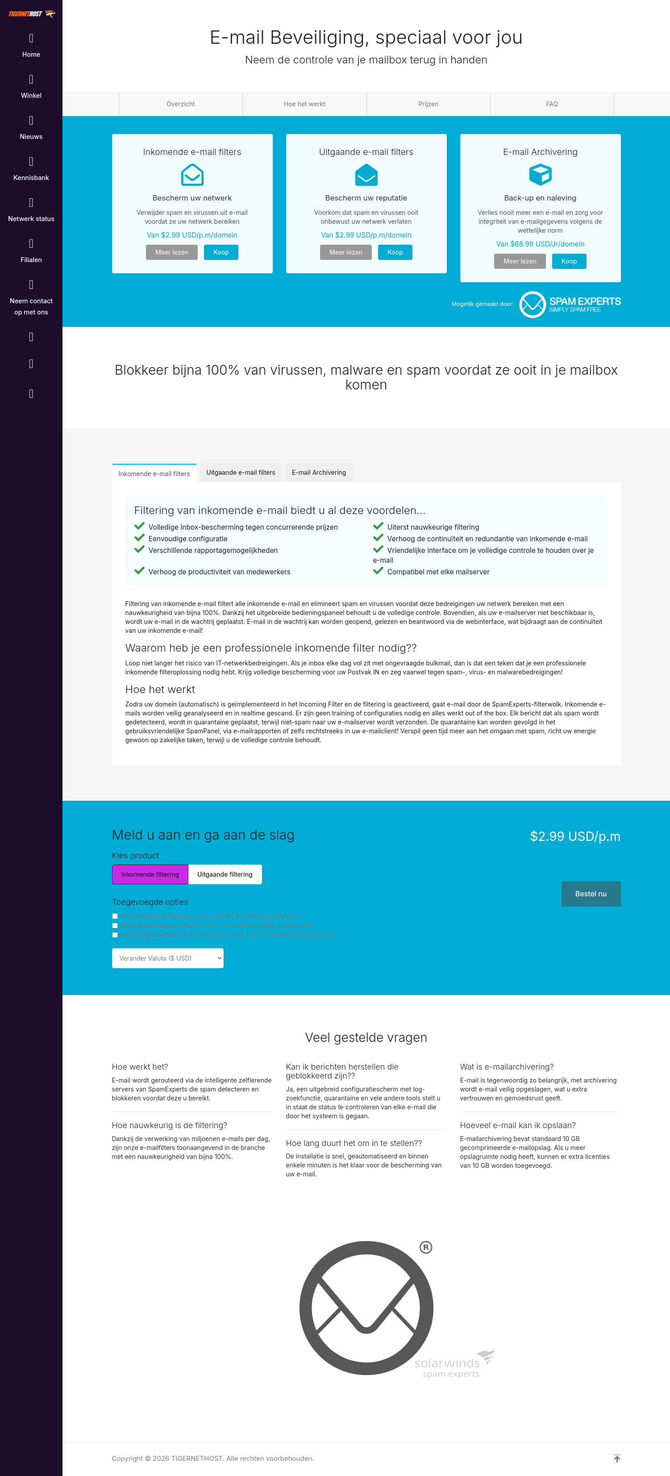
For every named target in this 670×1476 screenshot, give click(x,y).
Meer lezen (171, 252)
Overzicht (180, 104)
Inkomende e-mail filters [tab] (154, 473)
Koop (221, 252)
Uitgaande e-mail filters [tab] (241, 472)
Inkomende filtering (150, 874)
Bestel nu (591, 893)
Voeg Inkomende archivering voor (212, 925)
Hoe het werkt (304, 104)
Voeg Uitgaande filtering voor (205, 916)
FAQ (552, 104)
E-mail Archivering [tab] (319, 472)
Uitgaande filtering (225, 874)
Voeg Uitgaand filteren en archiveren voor (223, 934)
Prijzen (428, 104)
